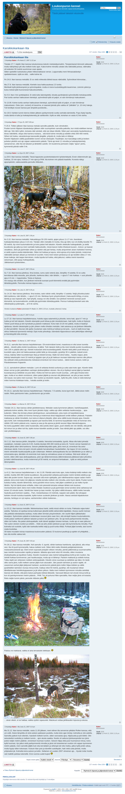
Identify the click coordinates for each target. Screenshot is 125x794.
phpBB (53, 789)
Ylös (120, 118)
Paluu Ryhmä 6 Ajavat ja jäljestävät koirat (19, 770)
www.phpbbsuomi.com (69, 791)
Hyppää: (77, 770)
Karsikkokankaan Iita (16, 48)
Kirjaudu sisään (115, 42)
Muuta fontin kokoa (119, 37)
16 (120, 52)
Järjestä (63, 760)
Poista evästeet (87, 785)
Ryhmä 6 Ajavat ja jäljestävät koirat (32, 38)
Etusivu (9, 38)
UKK (93, 42)
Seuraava (117, 759)
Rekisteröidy (102, 42)
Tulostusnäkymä (114, 37)
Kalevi (14, 60)
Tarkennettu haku (115, 10)
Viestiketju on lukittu (9, 52)
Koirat (16, 38)
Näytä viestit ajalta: (40, 760)
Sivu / (101, 52)
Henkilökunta (76, 785)
